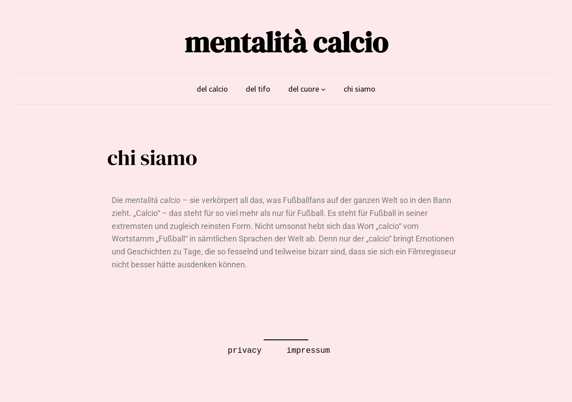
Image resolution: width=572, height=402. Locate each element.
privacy (245, 350)
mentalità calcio (286, 42)
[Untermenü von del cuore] (323, 89)
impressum (308, 350)
